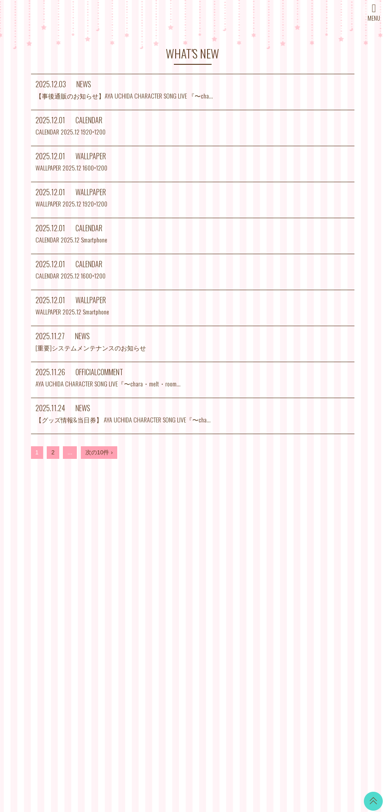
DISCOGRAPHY (134, 577)
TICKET (178, 618)
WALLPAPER (185, 550)
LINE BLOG (320, 555)
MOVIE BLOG (186, 595)
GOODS (179, 629)
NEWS (122, 555)
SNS (119, 622)
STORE (123, 611)
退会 (229, 634)
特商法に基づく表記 (249, 589)
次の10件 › (99, 452)
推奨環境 (235, 611)
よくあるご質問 (243, 622)
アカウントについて (249, 566)
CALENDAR (184, 562)
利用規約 (235, 577)
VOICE (177, 607)
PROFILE (125, 589)
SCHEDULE (129, 566)
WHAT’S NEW (131, 544)
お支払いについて (246, 555)
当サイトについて (246, 544)
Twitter (314, 544)
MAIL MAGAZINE (136, 600)
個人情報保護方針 (246, 600)
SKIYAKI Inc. (257, 762)
